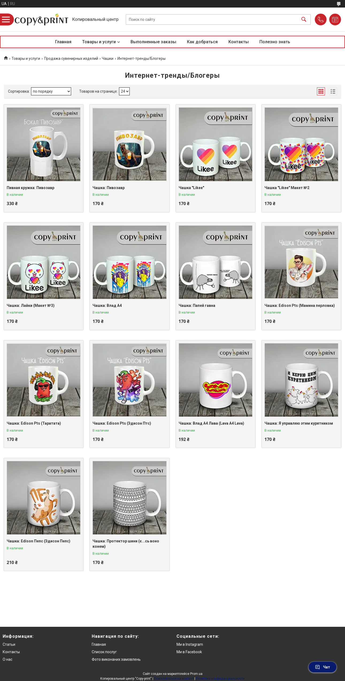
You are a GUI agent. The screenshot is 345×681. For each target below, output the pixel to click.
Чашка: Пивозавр (109, 188)
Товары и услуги (99, 41)
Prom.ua (196, 674)
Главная (63, 41)
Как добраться (202, 41)
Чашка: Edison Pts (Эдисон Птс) (122, 423)
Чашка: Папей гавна (197, 305)
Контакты (238, 41)
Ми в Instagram (190, 644)
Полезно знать (274, 41)
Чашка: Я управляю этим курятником (298, 423)
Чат (322, 667)
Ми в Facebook (189, 652)
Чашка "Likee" (191, 188)
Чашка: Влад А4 (107, 305)
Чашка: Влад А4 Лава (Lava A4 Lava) (211, 423)
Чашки (107, 58)
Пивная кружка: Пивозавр (30, 188)
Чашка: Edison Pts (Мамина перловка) (299, 305)
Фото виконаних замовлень (116, 659)
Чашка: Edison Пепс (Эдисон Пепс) (38, 541)
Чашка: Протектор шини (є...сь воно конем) (126, 544)
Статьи (9, 644)
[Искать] (303, 20)
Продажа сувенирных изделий (71, 58)
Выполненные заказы (153, 41)
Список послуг (104, 652)
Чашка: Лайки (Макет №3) (31, 305)
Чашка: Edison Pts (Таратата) (34, 423)
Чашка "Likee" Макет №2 (286, 188)
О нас (7, 659)
